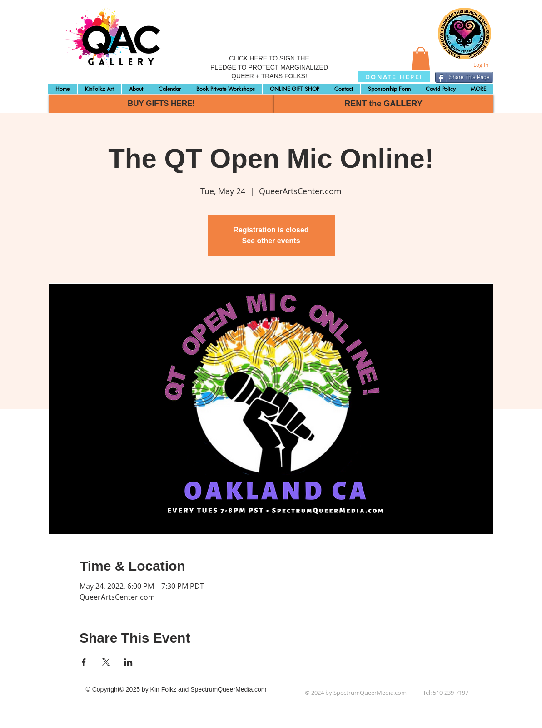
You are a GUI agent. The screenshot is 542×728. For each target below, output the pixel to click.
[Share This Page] (464, 77)
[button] (420, 58)
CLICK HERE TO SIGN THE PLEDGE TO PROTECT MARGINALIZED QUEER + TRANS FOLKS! (269, 67)
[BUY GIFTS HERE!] (161, 104)
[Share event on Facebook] (84, 662)
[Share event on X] (106, 662)
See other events (271, 241)
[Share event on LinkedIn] (128, 662)
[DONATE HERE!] (394, 76)
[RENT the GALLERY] (383, 104)
